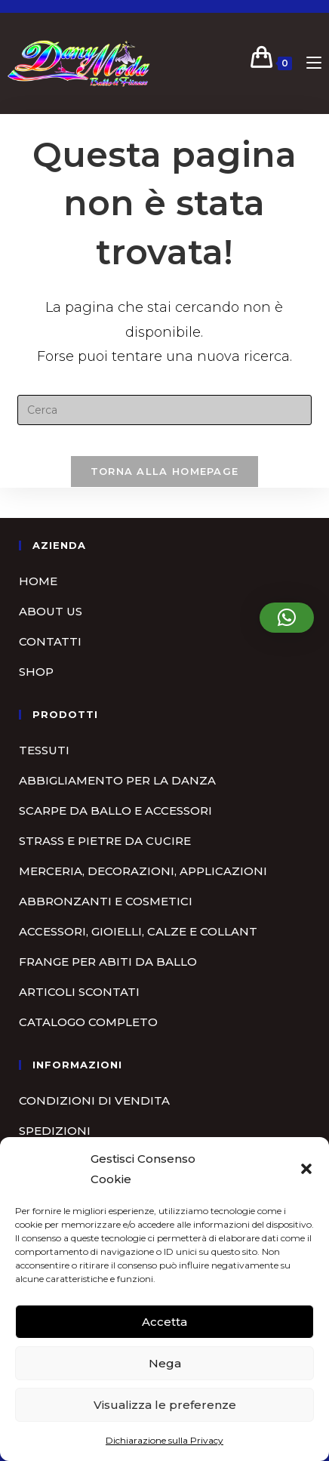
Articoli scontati (79, 992)
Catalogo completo (88, 1022)
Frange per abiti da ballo (108, 961)
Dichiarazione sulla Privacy (164, 1440)
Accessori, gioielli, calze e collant (138, 931)
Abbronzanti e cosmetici (105, 901)
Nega (165, 1363)
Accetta (164, 1322)
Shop (36, 671)
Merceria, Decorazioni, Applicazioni (143, 871)
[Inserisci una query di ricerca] (164, 410)
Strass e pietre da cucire (105, 841)
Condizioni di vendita (94, 1100)
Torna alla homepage (165, 471)
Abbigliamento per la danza (117, 780)
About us (50, 611)
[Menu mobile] (308, 63)
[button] (306, 1168)
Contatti (50, 641)
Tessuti (44, 750)
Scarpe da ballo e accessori (115, 810)
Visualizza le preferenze (165, 1405)
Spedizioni (55, 1130)
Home (38, 581)
